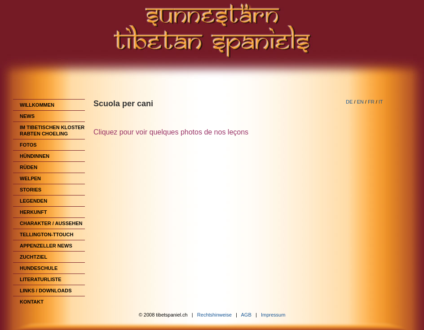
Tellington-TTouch (46, 234)
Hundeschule (38, 268)
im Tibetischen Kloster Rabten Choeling (52, 130)
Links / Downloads (46, 290)
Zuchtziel (33, 257)
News (27, 116)
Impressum (273, 314)
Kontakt (32, 301)
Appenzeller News (46, 245)
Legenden (33, 201)
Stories (30, 189)
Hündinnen (34, 156)
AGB (246, 314)
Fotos (28, 145)
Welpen (30, 178)
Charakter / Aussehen (51, 223)
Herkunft (33, 212)
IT (381, 101)
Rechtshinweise (214, 314)
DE (349, 101)
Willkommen (37, 105)
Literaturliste (41, 279)
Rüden (28, 167)
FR (371, 101)
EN (360, 101)
